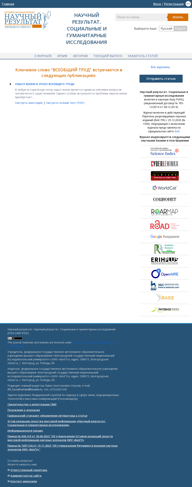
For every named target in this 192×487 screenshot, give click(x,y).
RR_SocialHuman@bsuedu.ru (25, 389)
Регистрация (174, 4)
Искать (178, 17)
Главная (8, 4)
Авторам (80, 56)
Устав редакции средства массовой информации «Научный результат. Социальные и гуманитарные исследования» (57, 423)
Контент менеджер (23, 481)
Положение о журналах (24, 410)
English (180, 28)
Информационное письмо (25, 430)
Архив (62, 56)
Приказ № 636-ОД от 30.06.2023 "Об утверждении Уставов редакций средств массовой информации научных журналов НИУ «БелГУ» (60, 438)
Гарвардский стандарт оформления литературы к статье (47, 415)
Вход (157, 4)
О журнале (43, 56)
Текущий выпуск (107, 56)
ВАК (177, 131)
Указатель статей (143, 56)
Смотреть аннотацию (29, 103)
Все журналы (160, 67)
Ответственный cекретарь (28, 470)
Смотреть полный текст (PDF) (65, 103)
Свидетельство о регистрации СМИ (32, 404)
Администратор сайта (25, 475)
